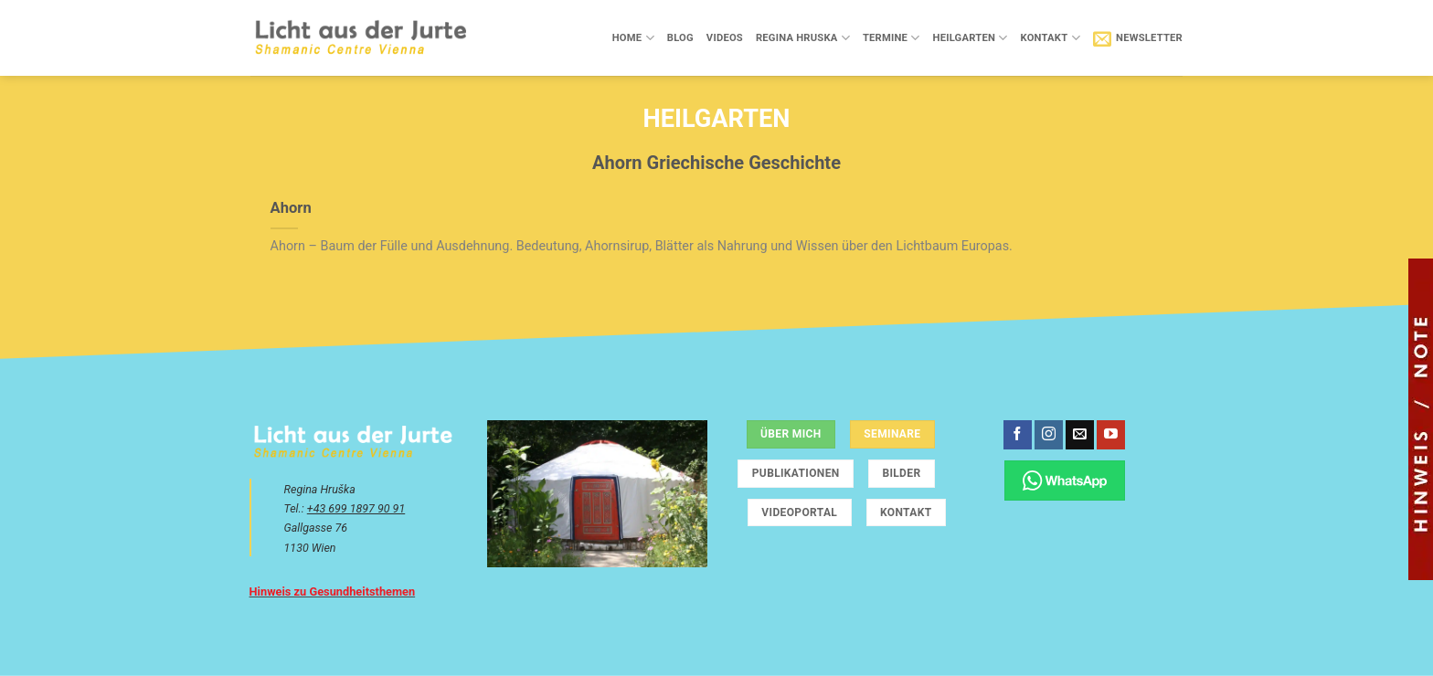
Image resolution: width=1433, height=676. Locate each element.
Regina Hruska (803, 38)
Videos (724, 38)
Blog (680, 38)
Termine (891, 38)
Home (633, 38)
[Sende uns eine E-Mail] (1080, 434)
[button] (1138, 38)
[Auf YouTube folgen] (1111, 434)
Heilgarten (970, 38)
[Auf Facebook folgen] (1017, 434)
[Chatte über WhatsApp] (1065, 480)
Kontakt (1049, 38)
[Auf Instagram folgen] (1049, 434)
